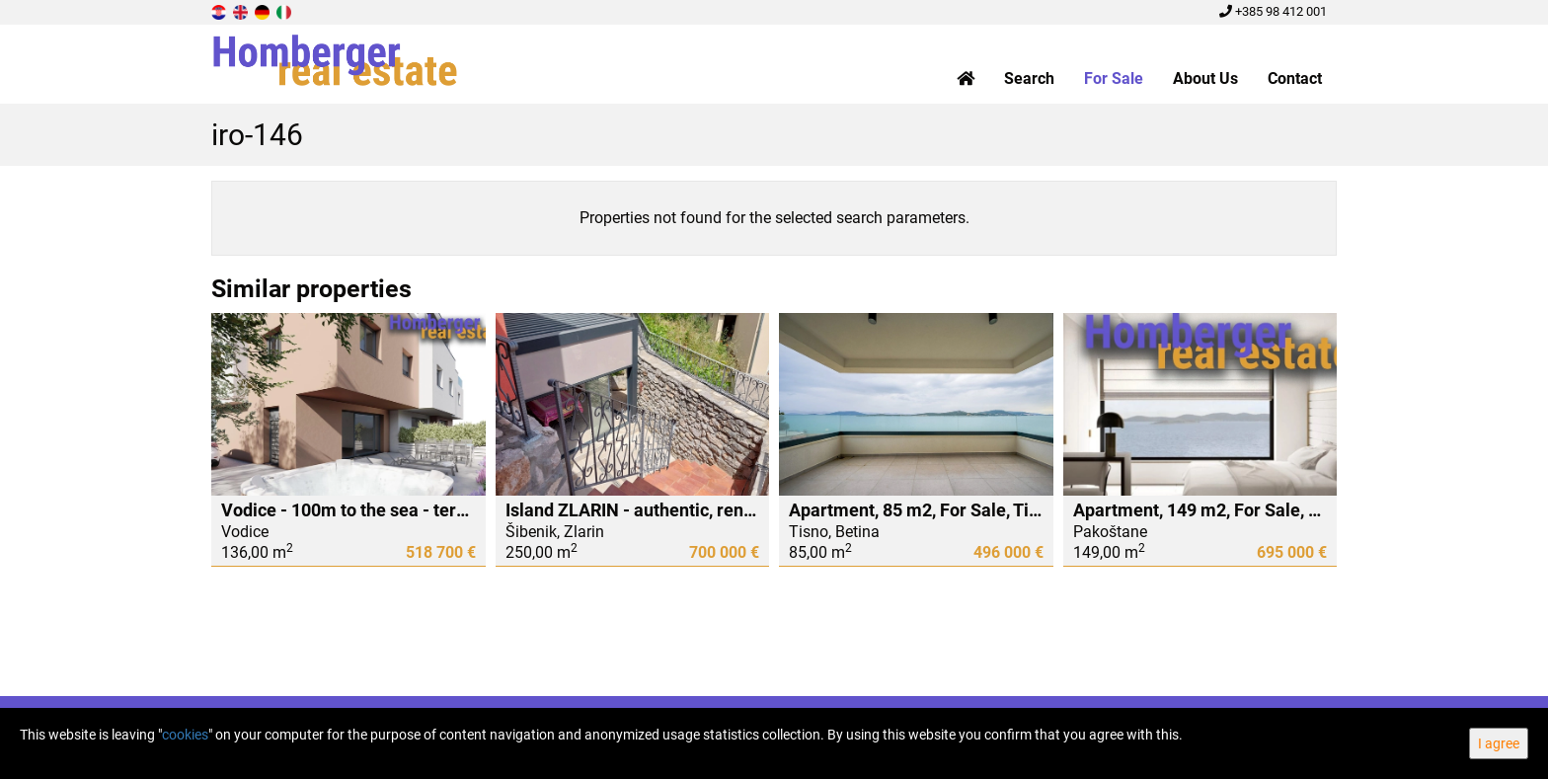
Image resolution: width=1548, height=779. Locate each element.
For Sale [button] (1113, 78)
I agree (1498, 743)
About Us (1205, 78)
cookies (185, 734)
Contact (1295, 78)
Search (1029, 78)
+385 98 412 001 (1273, 11)
